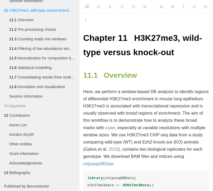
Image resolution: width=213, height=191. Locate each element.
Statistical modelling (30, 68)
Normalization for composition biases (44, 58)
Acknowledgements (25, 163)
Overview (21, 20)
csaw (110, 127)
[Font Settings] (110, 6)
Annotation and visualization (37, 87)
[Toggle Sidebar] (87, 6)
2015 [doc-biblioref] (113, 149)
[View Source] (144, 6)
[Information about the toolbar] (86, 20)
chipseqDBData (98, 164)
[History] (133, 6)
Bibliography (17, 173)
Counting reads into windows (38, 39)
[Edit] (122, 6)
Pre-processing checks (32, 29)
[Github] (194, 6)
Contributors (17, 115)
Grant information (24, 153)
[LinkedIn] (161, 6)
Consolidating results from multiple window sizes (44, 77)
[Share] (205, 6)
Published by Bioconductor (26, 186)
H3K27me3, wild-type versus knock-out (39, 10)
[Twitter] (172, 6)
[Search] (98, 6)
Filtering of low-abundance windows (43, 48)
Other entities (20, 144)
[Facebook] (183, 6)
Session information (26, 96)
